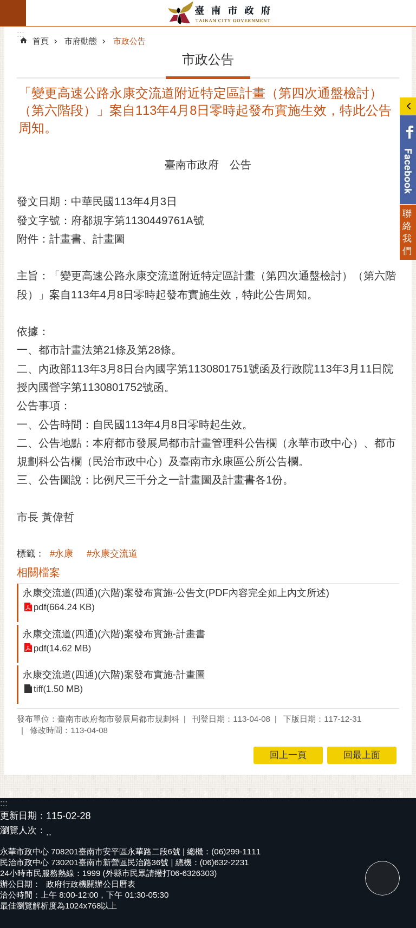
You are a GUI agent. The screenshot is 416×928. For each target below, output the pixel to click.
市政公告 (129, 40)
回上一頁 (288, 755)
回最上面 (382, 878)
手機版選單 (13, 13)
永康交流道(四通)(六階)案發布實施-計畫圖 (114, 674)
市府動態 (80, 40)
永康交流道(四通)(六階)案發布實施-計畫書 (114, 633)
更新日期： (23, 816)
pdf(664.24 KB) (64, 608)
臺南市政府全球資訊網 (221, 13)
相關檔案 (38, 572)
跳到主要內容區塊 (5, 5)
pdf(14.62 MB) (62, 648)
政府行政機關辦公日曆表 (90, 883)
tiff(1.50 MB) (58, 689)
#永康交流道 (112, 553)
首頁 (40, 40)
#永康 (61, 553)
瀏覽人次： (23, 830)
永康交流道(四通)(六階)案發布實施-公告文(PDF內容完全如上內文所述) (176, 592)
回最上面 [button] (361, 755)
